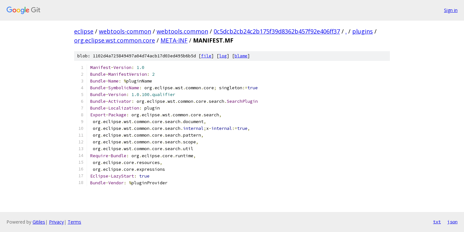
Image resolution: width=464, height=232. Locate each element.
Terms (74, 222)
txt (437, 222)
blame (241, 56)
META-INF (174, 40)
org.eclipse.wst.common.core (114, 40)
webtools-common (125, 31)
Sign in (451, 10)
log (223, 56)
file (206, 56)
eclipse (83, 31)
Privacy (56, 222)
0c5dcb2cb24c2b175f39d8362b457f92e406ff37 (277, 31)
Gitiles (39, 222)
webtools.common (182, 31)
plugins (362, 31)
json (452, 222)
